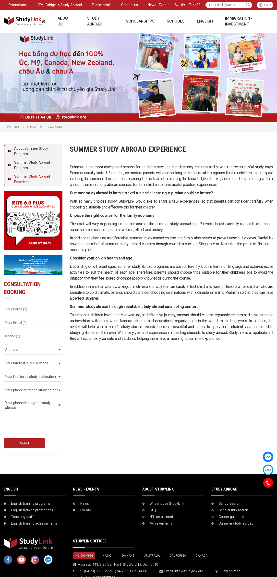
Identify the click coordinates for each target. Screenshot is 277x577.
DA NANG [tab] (128, 542)
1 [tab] (136, 117)
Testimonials (101, 5)
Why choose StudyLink (167, 490)
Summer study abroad (236, 510)
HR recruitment (161, 503)
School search (230, 490)
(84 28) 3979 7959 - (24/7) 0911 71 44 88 (115, 557)
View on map (230, 557)
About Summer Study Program (31, 151)
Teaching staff (22, 503)
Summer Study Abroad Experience (32, 179)
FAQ (153, 496)
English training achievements (34, 510)
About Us (64, 21)
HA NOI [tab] (107, 542)
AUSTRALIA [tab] (152, 542)
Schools (176, 21)
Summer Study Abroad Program (32, 165)
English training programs (30, 490)
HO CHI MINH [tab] (84, 542)
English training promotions (32, 496)
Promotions (18, 5)
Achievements (161, 510)
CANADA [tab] (201, 542)
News (84, 490)
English (205, 21)
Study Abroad (94, 21)
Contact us (129, 5)
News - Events (158, 5)
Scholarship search (233, 496)
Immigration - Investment (239, 21)
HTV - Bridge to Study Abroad (59, 5)
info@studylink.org (188, 557)
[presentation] (32, 423)
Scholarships (140, 21)
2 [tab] (141, 117)
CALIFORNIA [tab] (177, 542)
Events (85, 496)
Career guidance (231, 503)
